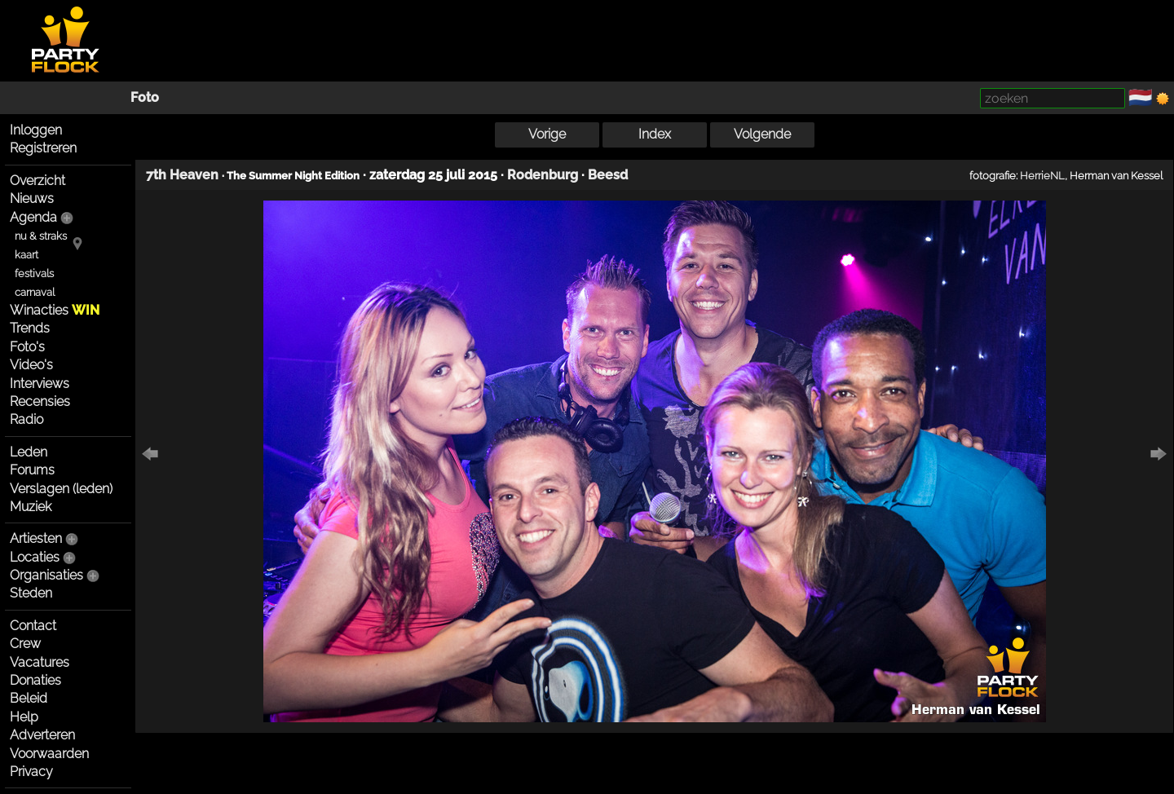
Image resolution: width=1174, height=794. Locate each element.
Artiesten (36, 538)
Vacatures (39, 662)
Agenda (33, 217)
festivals (34, 273)
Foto (144, 97)
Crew (25, 643)
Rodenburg (542, 175)
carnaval (35, 292)
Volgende (762, 134)
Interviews (39, 383)
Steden (31, 593)
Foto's (27, 347)
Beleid (28, 698)
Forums (32, 470)
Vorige (547, 134)
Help (24, 717)
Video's (31, 365)
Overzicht (37, 180)
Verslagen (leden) (61, 488)
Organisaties (46, 575)
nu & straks (41, 236)
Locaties (35, 557)
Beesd (608, 175)
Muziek (30, 506)
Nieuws (32, 198)
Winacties (54, 310)
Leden (28, 452)
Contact (33, 625)
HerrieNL (1042, 175)
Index (654, 134)
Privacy (31, 771)
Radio (26, 419)
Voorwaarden (49, 753)
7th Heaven (182, 175)
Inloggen (36, 130)
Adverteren (42, 735)
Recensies (40, 401)
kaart (26, 255)
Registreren (43, 148)
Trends (30, 328)
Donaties (35, 680)
